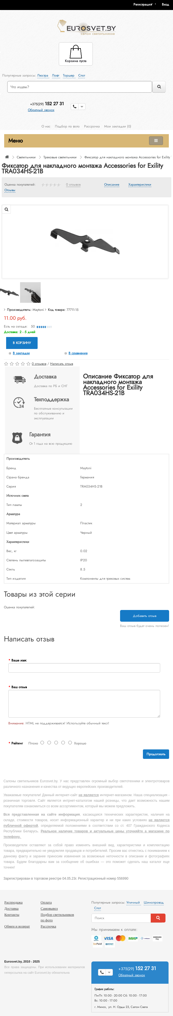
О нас (46, 126)
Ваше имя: (19, 660)
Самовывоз (49, 908)
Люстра (43, 75)
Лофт (56, 75)
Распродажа (13, 902)
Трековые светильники (60, 157)
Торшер (69, 75)
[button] (167, 4)
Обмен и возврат (17, 926)
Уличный (133, 902)
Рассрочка (92, 126)
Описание (111, 185)
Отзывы (9, 190)
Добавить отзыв (144, 615)
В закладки (21, 353)
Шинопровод (154, 902)
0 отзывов (73, 185)
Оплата (46, 902)
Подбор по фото (67, 126)
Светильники (26, 157)
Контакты (12, 914)
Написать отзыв (61, 363)
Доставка (11, 908)
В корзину (22, 342)
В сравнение (78, 353)
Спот (81, 75)
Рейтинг (17, 743)
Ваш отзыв (19, 687)
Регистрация (142, 4)
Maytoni (38, 309)
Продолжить (156, 754)
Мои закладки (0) (117, 126)
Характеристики (139, 185)
